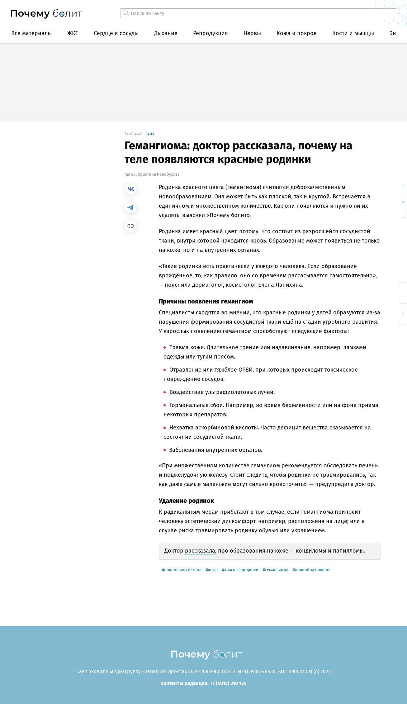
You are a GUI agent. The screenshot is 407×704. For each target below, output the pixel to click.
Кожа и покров (297, 33)
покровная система (182, 569)
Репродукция (210, 33)
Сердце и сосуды (116, 33)
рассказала (200, 550)
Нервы (252, 33)
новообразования (312, 569)
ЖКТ (72, 33)
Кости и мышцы (353, 33)
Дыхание (165, 33)
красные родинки (241, 569)
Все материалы (31, 33)
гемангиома (276, 569)
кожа (213, 569)
